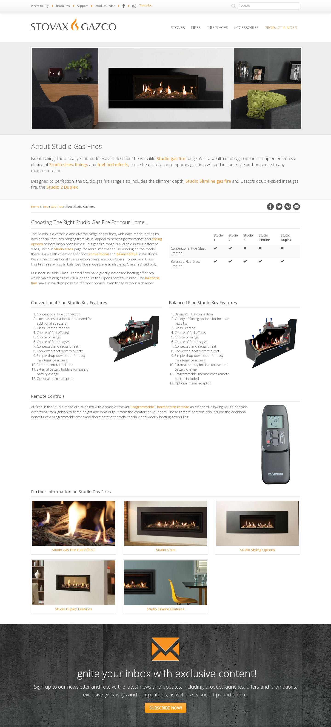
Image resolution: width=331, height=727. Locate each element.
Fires (196, 27)
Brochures (63, 6)
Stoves (178, 27)
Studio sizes (61, 164)
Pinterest (287, 206)
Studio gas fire (171, 158)
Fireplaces (217, 27)
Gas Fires (57, 207)
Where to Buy (40, 6)
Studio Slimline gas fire (208, 181)
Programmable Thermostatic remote (159, 406)
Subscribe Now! (165, 708)
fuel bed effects (112, 164)
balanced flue (127, 254)
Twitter (279, 206)
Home (35, 207)
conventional (99, 254)
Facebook (270, 206)
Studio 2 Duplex (62, 187)
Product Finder (105, 6)
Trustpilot (145, 5)
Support (82, 6)
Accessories (246, 27)
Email (296, 206)
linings (81, 164)
